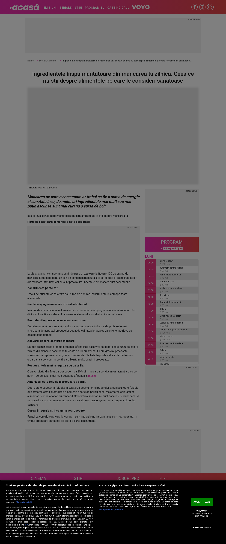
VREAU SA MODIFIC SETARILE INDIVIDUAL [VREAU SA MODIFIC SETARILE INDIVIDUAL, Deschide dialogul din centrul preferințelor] (202, 513)
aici (26, 525)
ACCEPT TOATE (202, 502)
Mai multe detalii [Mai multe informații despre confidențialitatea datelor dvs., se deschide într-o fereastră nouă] (24, 502)
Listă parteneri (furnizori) (111, 509)
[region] (113, 512)
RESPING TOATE (202, 527)
